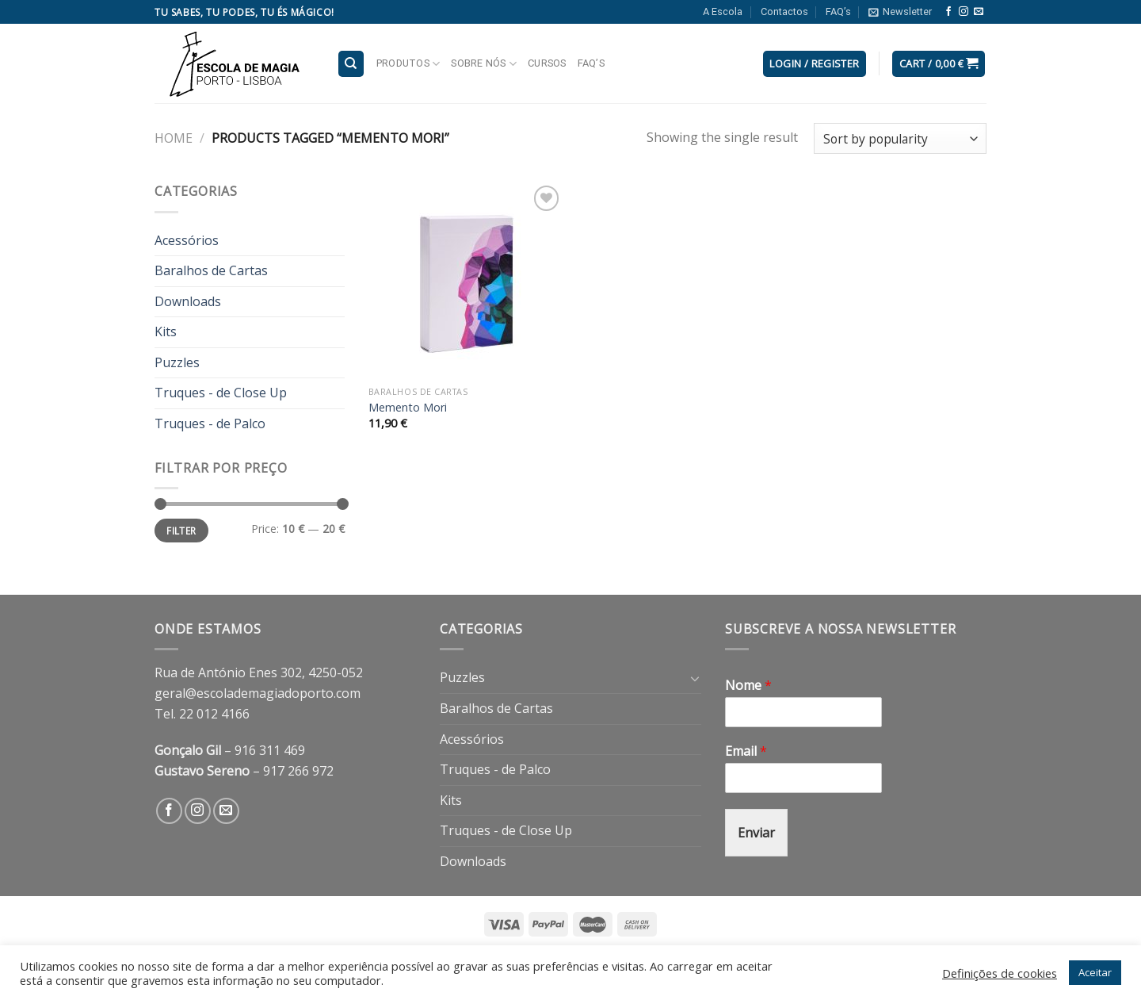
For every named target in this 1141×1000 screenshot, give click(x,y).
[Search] (351, 64)
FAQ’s (838, 11)
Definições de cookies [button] (999, 973)
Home (174, 138)
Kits (166, 331)
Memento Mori (407, 407)
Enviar (756, 832)
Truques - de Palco (210, 423)
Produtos (408, 63)
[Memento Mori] (466, 279)
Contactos (784, 11)
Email (746, 751)
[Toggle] (695, 678)
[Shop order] (900, 138)
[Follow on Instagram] (963, 11)
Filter (181, 530)
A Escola (722, 11)
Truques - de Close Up (221, 392)
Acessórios (187, 240)
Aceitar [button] (1095, 972)
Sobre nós (484, 63)
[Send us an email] (978, 11)
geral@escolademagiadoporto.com (258, 693)
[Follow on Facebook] (948, 11)
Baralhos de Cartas (211, 270)
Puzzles (177, 362)
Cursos (547, 63)
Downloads (188, 301)
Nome (748, 685)
